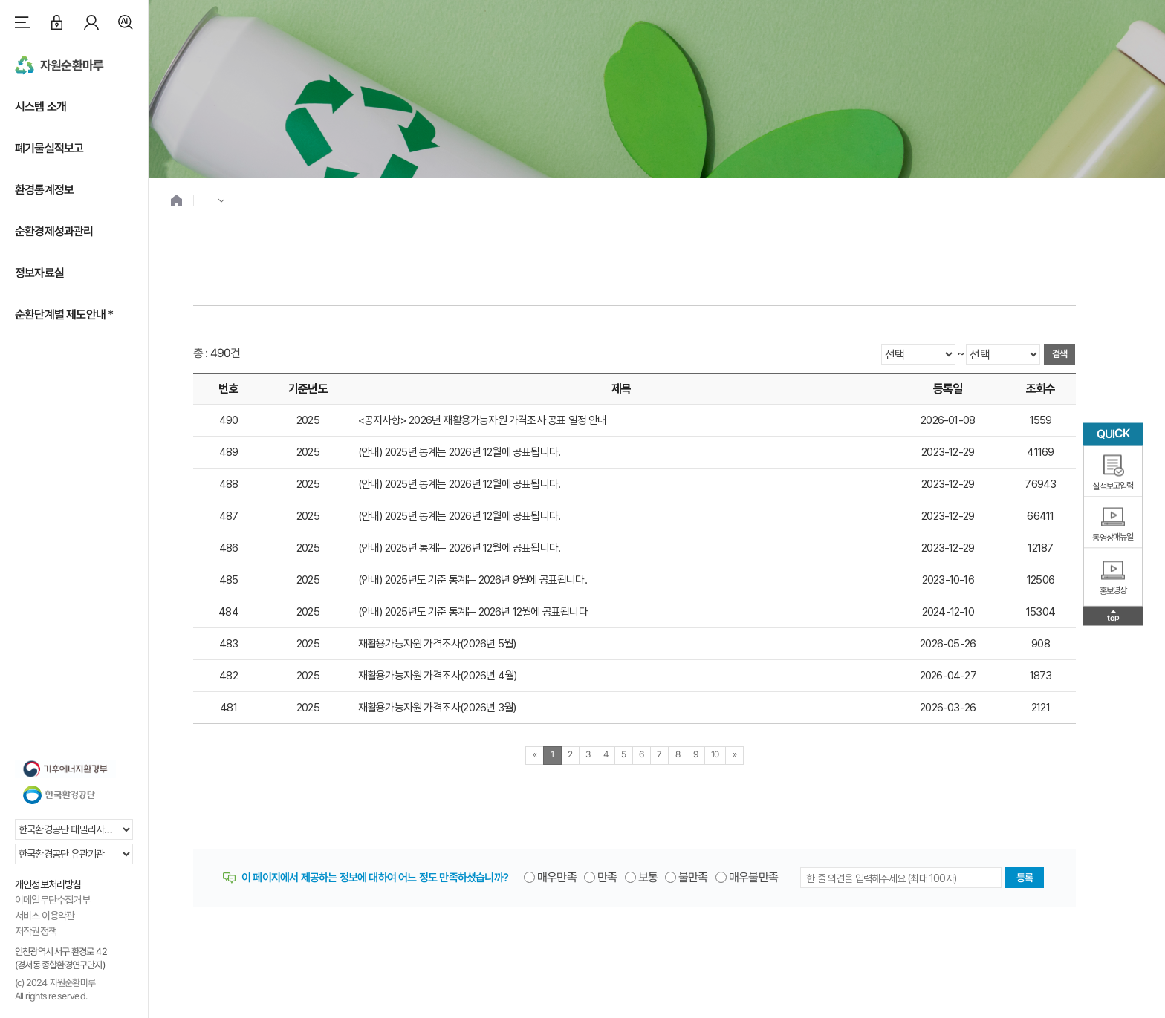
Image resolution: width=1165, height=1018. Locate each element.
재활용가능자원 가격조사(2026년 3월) (437, 707)
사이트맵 (22, 22)
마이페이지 (91, 22)
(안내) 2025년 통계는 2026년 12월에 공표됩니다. (459, 452)
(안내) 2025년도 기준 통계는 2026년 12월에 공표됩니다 (473, 612)
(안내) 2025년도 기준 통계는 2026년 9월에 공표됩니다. (472, 580)
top (1113, 617)
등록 (1024, 878)
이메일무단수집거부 (52, 900)
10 (715, 754)
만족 (607, 878)
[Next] (734, 755)
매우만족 (557, 878)
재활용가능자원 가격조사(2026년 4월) (437, 675)
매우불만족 (753, 878)
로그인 (56, 22)
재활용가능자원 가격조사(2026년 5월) (437, 643)
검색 (125, 22)
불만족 (693, 878)
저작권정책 (35, 931)
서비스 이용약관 (45, 915)
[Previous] (534, 755)
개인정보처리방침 (48, 884)
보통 (648, 878)
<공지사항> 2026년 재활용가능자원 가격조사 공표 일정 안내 (482, 420)
